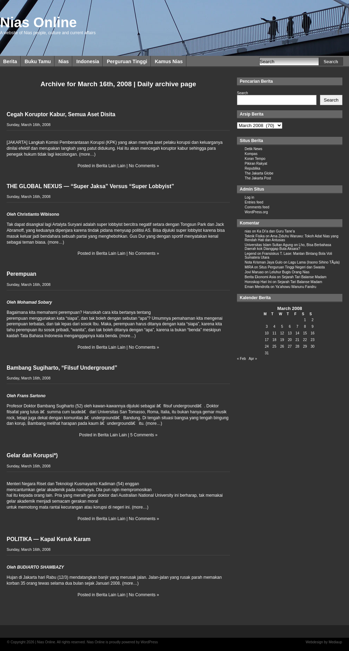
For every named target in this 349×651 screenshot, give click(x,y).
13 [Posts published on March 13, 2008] (290, 333)
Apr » (252, 359)
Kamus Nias (169, 61)
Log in (249, 197)
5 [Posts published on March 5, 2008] (282, 326)
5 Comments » (143, 434)
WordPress (149, 642)
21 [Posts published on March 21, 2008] (297, 340)
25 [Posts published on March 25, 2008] (274, 346)
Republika (252, 168)
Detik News (253, 149)
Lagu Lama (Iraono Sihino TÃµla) (314, 262)
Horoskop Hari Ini (258, 282)
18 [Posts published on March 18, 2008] (274, 340)
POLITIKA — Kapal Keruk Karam (48, 539)
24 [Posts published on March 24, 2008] (267, 346)
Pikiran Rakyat (256, 163)
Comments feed (257, 207)
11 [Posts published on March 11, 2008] (274, 333)
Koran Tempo (255, 159)
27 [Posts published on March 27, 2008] (290, 346)
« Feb (241, 359)
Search (242, 93)
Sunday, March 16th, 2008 (29, 125)
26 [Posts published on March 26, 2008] (282, 346)
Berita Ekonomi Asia (260, 277)
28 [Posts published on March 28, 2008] (297, 346)
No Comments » (144, 165)
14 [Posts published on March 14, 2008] (297, 333)
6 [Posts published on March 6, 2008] (290, 326)
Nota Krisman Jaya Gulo (263, 262)
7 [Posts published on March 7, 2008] (297, 326)
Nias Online (38, 22)
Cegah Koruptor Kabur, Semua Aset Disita (61, 114)
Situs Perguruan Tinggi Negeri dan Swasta (292, 267)
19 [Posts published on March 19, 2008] (282, 340)
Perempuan (21, 274)
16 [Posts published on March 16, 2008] (312, 333)
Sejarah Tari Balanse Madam (304, 277)
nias (248, 231)
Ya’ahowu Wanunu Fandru (295, 287)
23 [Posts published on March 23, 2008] (312, 340)
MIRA (249, 267)
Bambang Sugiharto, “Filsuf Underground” (62, 368)
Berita (10, 61)
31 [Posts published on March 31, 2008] (267, 353)
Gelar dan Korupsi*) (32, 455)
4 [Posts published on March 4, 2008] (274, 326)
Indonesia (87, 61)
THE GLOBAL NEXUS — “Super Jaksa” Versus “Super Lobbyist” (90, 186)
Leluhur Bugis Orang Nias (289, 272)
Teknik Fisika (255, 236)
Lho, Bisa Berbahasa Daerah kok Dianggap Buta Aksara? (288, 247)
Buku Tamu (37, 61)
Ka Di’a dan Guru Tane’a (276, 231)
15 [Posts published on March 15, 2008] (305, 333)
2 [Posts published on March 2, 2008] (313, 320)
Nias (63, 61)
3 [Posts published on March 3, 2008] (267, 326)
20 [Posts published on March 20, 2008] (290, 340)
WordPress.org (256, 212)
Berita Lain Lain (110, 165)
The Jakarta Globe (259, 173)
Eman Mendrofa (257, 287)
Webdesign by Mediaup (324, 642)
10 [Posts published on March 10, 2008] (267, 333)
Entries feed (254, 202)
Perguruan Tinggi (127, 61)
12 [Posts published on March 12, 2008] (282, 333)
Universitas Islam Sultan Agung (269, 245)
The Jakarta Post (258, 178)
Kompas (251, 154)
